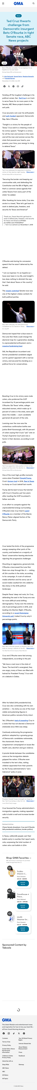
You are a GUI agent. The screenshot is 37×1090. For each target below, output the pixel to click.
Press (20, 1052)
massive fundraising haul (12, 346)
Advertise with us (7, 1061)
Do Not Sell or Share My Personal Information (8, 1050)
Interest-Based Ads (25, 1043)
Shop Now (23, 883)
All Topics (5, 1078)
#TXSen (23, 220)
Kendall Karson (10, 78)
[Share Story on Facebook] (4, 86)
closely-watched (12, 290)
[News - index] (18, 15)
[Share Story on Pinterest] (13, 86)
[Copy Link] (22, 86)
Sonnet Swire (18, 76)
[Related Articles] (18, 826)
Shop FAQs (5, 1064)
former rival (12, 481)
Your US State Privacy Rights (25, 1039)
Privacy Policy (6, 1045)
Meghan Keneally (28, 76)
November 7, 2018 (27, 224)
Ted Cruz (22, 98)
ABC (3, 1071)
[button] (3, 3)
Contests (5, 1038)
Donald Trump (25, 478)
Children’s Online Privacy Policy (7, 1056)
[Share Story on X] (9, 86)
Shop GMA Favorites (17, 857)
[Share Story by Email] (18, 86)
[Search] (33, 3)
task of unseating (21, 720)
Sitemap (21, 1064)
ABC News (5, 1068)
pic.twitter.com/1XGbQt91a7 (14, 222)
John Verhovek (8, 76)
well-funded (11, 116)
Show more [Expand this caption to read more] (30, 172)
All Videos (5, 1075)
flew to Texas (29, 481)
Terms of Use (6, 1042)
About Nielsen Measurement (22, 1048)
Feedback (22, 1056)
